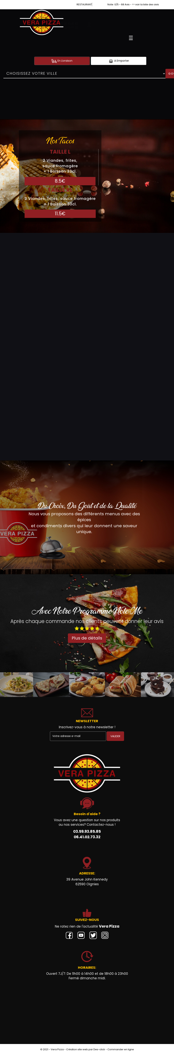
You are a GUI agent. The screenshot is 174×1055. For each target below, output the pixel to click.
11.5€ (60, 214)
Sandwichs (15, 258)
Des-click (99, 1049)
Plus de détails (87, 638)
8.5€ (60, 181)
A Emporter (118, 61)
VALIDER (115, 736)
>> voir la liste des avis (145, 4)
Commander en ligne (120, 1049)
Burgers (12, 334)
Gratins (11, 410)
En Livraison (61, 61)
